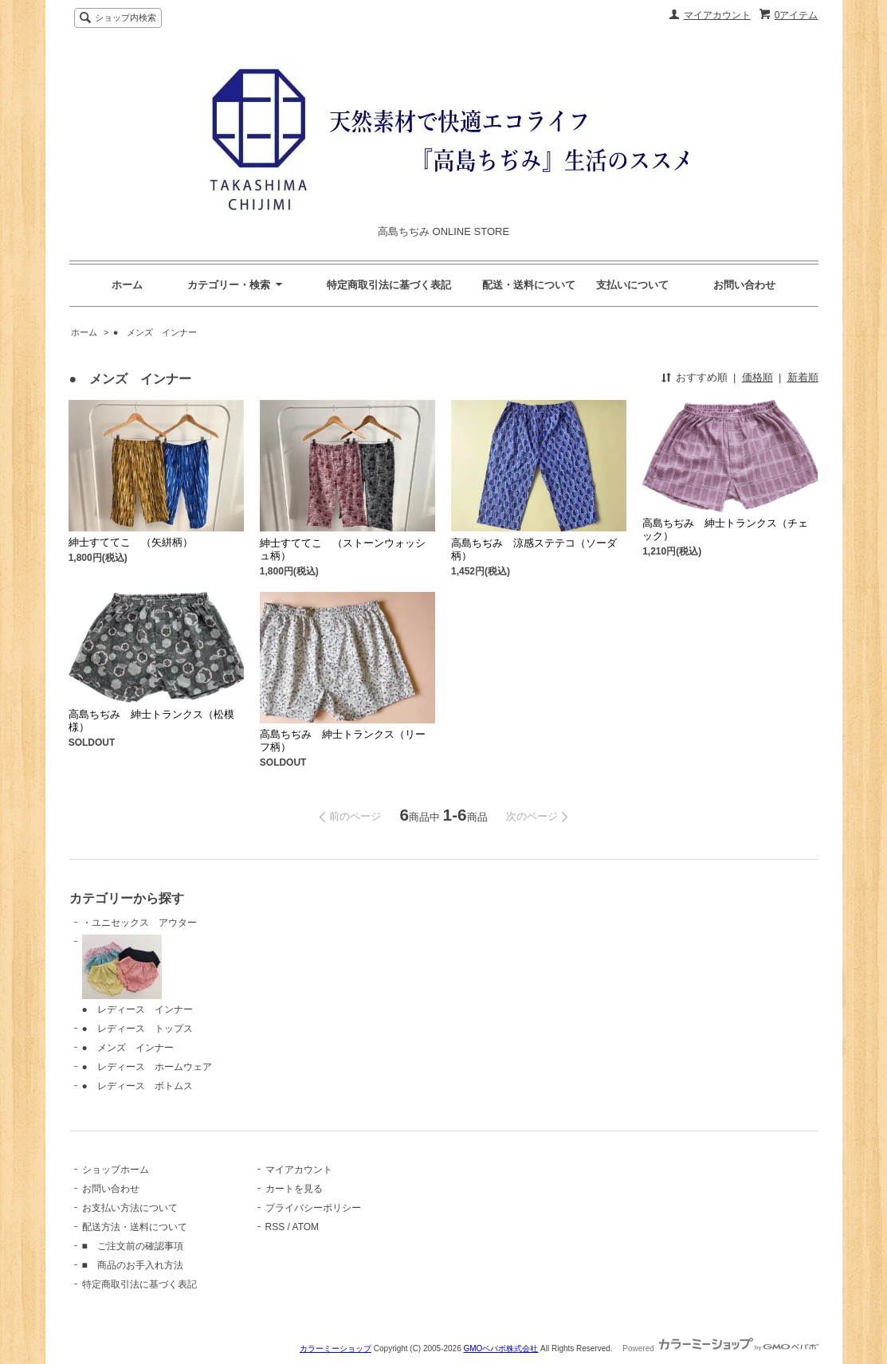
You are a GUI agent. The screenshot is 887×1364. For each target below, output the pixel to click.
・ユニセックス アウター (139, 922)
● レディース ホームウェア (147, 1066)
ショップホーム (115, 1169)
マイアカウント (717, 15)
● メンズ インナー (155, 332)
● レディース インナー (137, 975)
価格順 (757, 377)
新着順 (802, 377)
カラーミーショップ (335, 1348)
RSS (275, 1227)
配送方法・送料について (134, 1227)
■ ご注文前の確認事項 (132, 1246)
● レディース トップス (137, 1028)
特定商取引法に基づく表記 (139, 1284)
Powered (720, 1348)
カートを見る (294, 1188)
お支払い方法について (130, 1207)
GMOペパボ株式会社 (500, 1348)
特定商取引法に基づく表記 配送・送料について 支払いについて (498, 285)
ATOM (306, 1227)
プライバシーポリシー (313, 1207)
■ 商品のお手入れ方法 (132, 1265)
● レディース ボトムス (137, 1086)
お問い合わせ (744, 285)
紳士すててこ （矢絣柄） (131, 542)
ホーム (127, 285)
